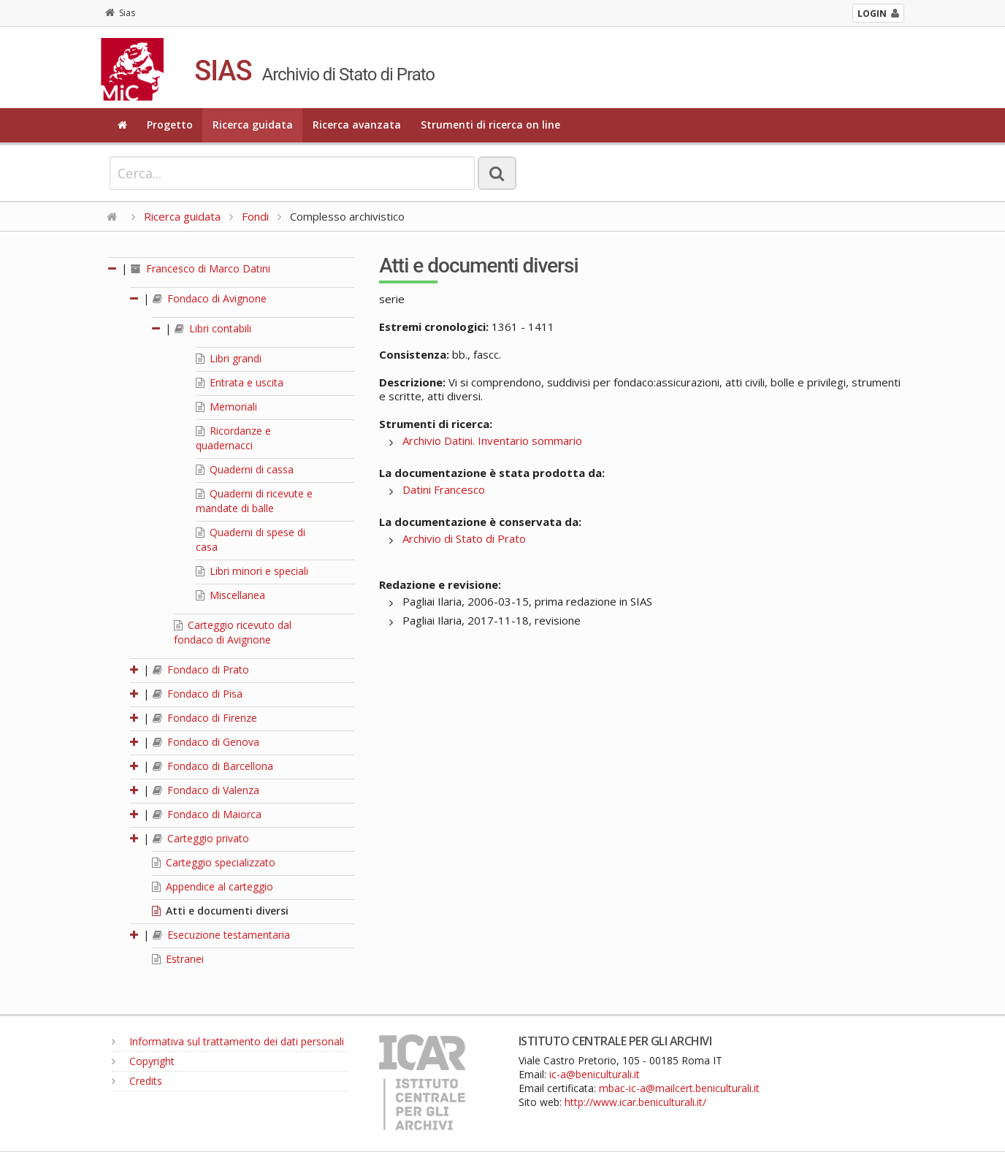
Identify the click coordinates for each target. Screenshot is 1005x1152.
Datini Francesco (443, 489)
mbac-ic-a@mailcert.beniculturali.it (679, 1088)
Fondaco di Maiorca (207, 814)
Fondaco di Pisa (197, 694)
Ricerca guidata (253, 124)
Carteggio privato (201, 838)
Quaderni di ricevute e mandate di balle (254, 501)
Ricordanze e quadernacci (233, 438)
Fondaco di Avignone (210, 298)
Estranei (178, 959)
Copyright (143, 1061)
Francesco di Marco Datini (200, 268)
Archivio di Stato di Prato (464, 538)
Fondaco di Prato (201, 669)
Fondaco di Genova (206, 742)
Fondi (255, 216)
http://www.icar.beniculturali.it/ (635, 1102)
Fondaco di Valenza (206, 790)
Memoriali (226, 406)
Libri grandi (228, 358)
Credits (137, 1081)
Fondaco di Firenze (205, 718)
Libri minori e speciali (252, 571)
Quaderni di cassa (245, 469)
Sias (120, 13)
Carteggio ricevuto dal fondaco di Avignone (232, 632)
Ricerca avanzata (357, 124)
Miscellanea (230, 595)
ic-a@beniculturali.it (594, 1074)
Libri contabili (213, 328)
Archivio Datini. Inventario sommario (492, 440)
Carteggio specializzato (213, 862)
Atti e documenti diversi (220, 911)
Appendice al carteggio (212, 886)
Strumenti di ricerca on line (490, 124)
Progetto (170, 124)
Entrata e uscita (239, 382)
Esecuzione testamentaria (221, 935)
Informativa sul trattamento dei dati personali (228, 1041)
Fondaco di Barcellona (213, 766)
